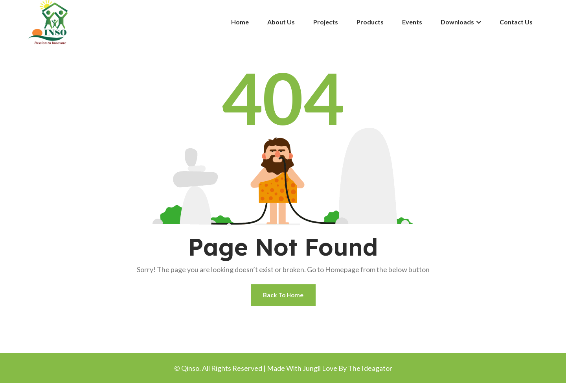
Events (412, 22)
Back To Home (283, 296)
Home (240, 22)
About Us (281, 22)
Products (370, 22)
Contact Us (516, 22)
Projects (325, 22)
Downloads (461, 22)
